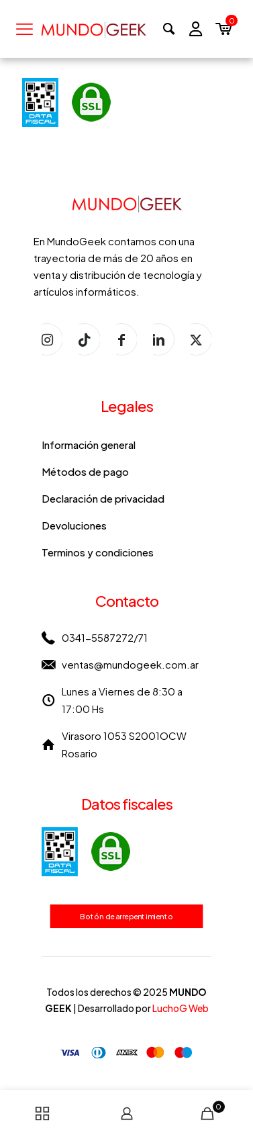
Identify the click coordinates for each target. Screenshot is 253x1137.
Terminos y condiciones (98, 552)
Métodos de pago (85, 471)
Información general (89, 444)
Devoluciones (74, 525)
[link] (86, 851)
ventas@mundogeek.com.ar (130, 664)
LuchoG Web (180, 1008)
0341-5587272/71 (105, 637)
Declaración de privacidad (103, 498)
